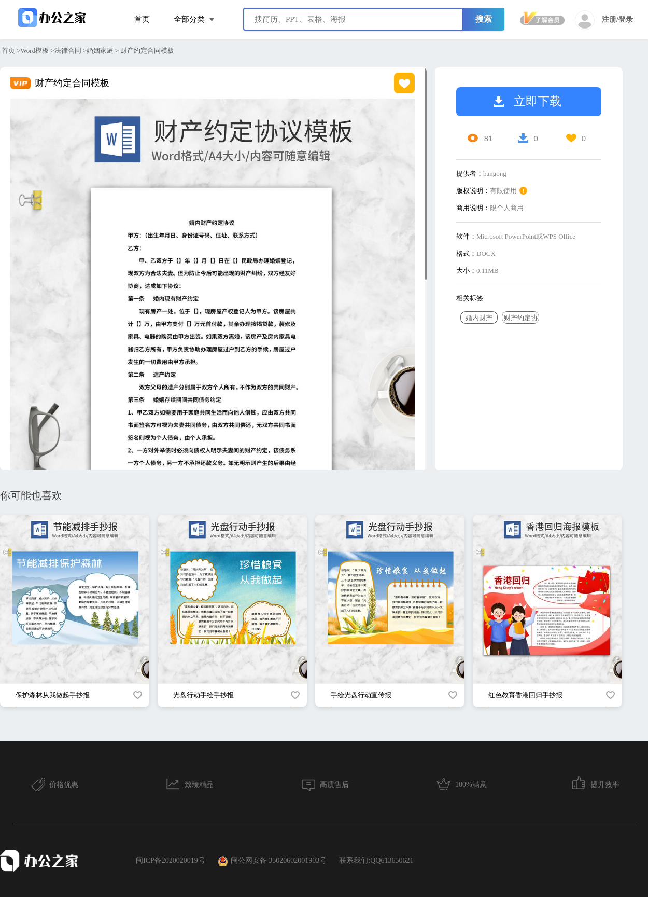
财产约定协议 (521, 318)
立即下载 (527, 101)
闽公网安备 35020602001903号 (272, 861)
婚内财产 (479, 318)
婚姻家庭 (100, 50)
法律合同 (67, 50)
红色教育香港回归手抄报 (525, 695)
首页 (142, 19)
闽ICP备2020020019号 (170, 860)
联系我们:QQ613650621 (376, 860)
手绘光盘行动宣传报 (361, 695)
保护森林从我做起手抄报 (53, 695)
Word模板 (35, 50)
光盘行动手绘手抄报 (203, 695)
